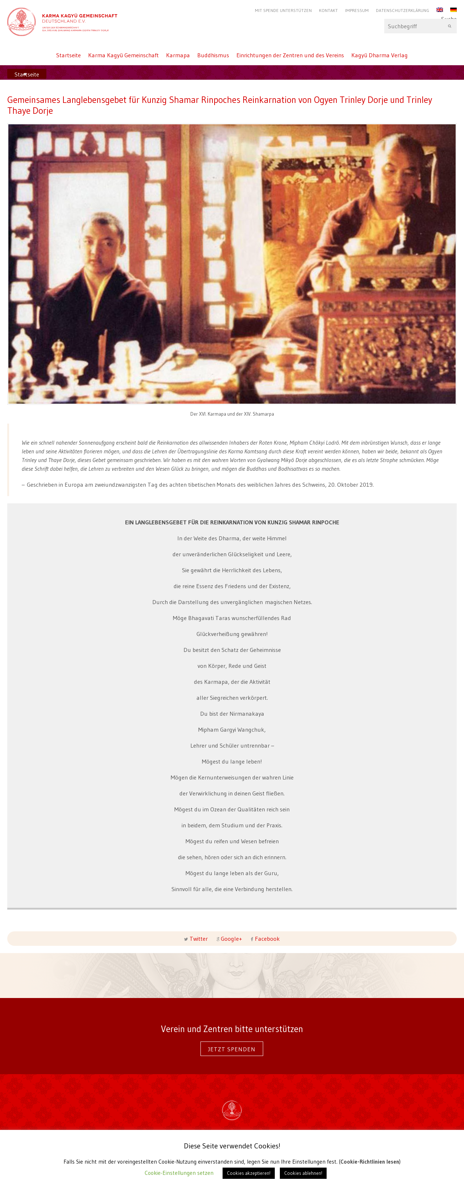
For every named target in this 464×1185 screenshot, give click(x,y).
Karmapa (178, 55)
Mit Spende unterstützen (283, 10)
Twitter (198, 938)
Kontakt (328, 10)
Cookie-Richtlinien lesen (369, 1161)
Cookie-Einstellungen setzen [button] (179, 1172)
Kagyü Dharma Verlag (379, 55)
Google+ (231, 938)
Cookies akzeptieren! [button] (248, 1173)
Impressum (357, 10)
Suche (420, 26)
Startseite (68, 55)
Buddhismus (213, 55)
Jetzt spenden (232, 1049)
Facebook (266, 938)
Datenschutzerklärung (402, 10)
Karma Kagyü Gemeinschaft (123, 55)
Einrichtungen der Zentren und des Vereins (290, 55)
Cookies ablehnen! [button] (303, 1173)
